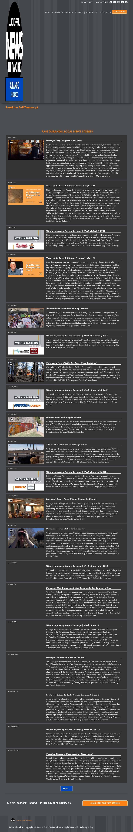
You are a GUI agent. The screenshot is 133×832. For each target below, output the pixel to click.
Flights (79, 12)
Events (69, 12)
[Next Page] (66, 788)
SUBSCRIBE (119, 12)
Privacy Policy (86, 827)
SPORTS (59, 12)
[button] (49, 12)
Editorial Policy (16, 827)
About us (86, 2)
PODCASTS (105, 12)
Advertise (92, 12)
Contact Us (101, 2)
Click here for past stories (105, 803)
